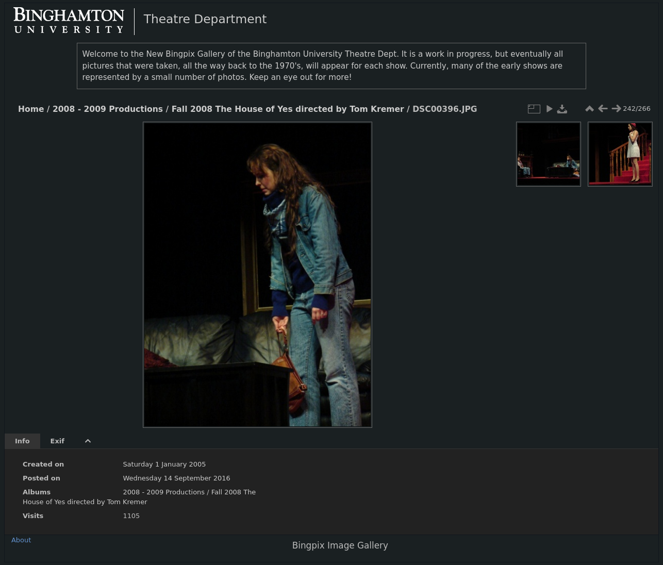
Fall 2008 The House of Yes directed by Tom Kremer (288, 109)
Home (31, 109)
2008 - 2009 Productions (108, 109)
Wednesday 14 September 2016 (176, 478)
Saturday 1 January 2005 (164, 464)
